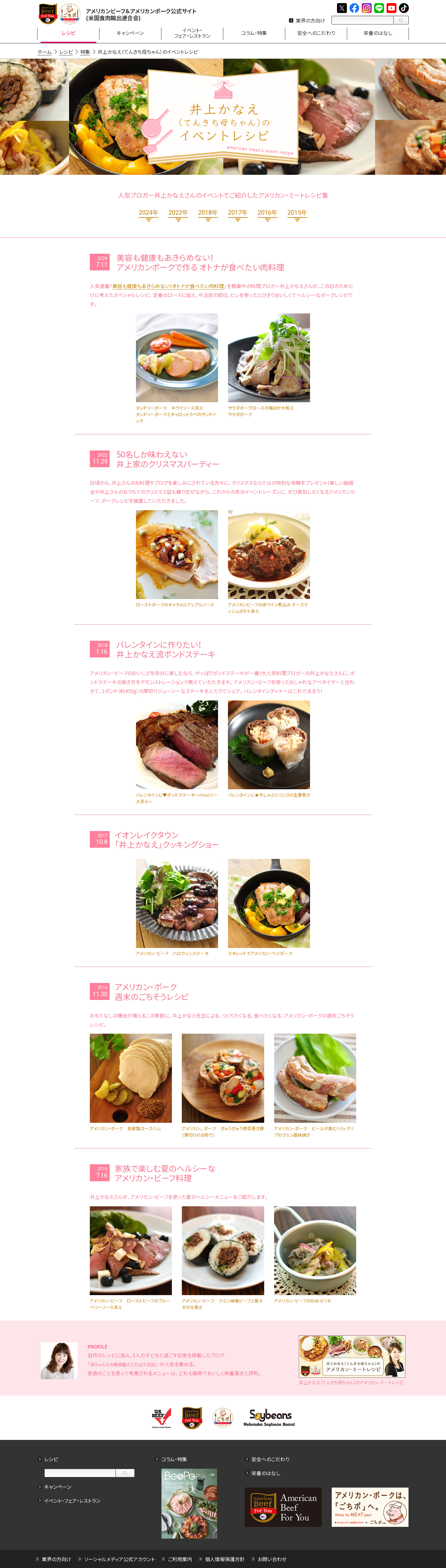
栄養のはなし (265, 1473)
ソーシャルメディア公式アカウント (119, 1559)
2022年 (178, 212)
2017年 (238, 212)
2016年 (268, 212)
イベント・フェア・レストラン (72, 1500)
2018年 (208, 212)
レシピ (51, 1459)
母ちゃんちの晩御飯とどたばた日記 (122, 1364)
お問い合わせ (271, 1559)
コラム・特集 (174, 1459)
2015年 (297, 212)
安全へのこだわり (270, 1459)
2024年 (149, 212)
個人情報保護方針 (224, 1559)
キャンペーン (57, 1486)
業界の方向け (310, 20)
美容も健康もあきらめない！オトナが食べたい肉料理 (168, 286)
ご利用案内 (180, 1559)
